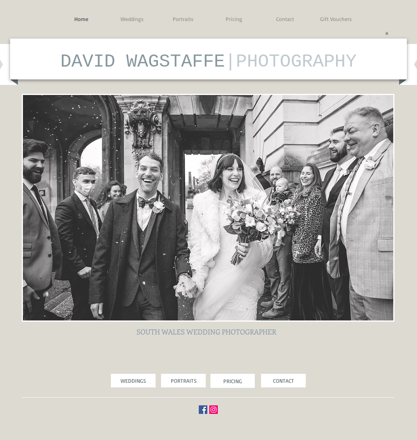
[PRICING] (232, 381)
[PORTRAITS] (183, 380)
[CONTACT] (283, 380)
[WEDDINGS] (133, 380)
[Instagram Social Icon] (213, 409)
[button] (386, 33)
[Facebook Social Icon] (203, 409)
